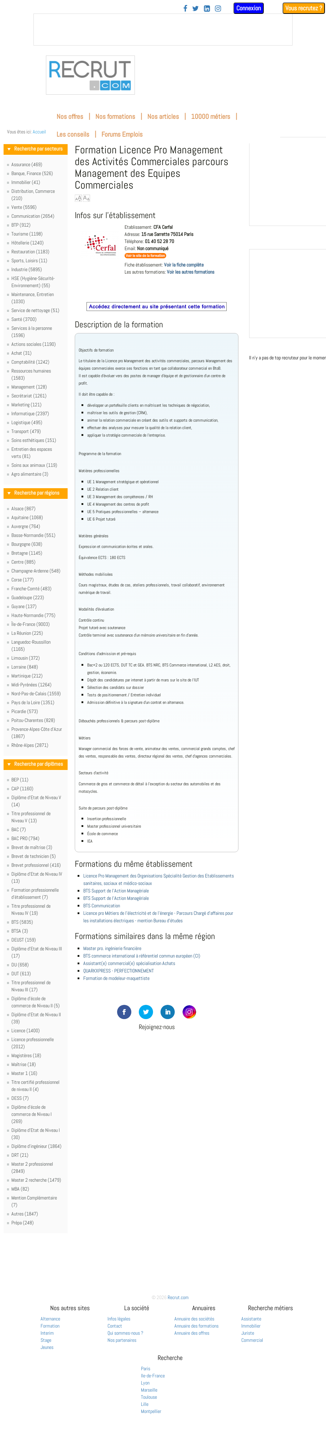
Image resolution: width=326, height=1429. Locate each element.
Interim (47, 1333)
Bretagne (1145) (26, 553)
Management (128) (29, 387)
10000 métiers (210, 116)
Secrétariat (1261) (29, 395)
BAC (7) (18, 829)
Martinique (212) (27, 676)
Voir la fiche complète (184, 265)
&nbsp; (163, 30)
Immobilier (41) (25, 182)
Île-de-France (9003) (30, 624)
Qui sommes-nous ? (125, 1333)
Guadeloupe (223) (27, 597)
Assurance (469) (26, 164)
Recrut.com (178, 1297)
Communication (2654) (32, 216)
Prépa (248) (22, 1222)
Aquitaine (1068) (27, 517)
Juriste (247, 1333)
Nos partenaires (121, 1340)
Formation (50, 1326)
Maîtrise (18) (23, 1064)
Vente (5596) (24, 207)
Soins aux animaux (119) (34, 465)
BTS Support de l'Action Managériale (116, 890)
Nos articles (163, 116)
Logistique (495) (26, 422)
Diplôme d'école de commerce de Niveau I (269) (31, 1114)
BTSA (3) (19, 931)
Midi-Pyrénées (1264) (31, 684)
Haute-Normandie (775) (33, 615)
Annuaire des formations (196, 1326)
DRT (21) (19, 1155)
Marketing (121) (26, 404)
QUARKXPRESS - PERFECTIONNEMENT (118, 970)
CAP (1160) (22, 788)
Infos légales (118, 1318)
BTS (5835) (22, 922)
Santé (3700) (24, 319)
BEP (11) (19, 779)
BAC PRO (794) (25, 838)
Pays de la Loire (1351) (32, 702)
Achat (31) (21, 353)
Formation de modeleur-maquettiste (116, 978)
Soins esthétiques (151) (33, 440)
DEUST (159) (23, 940)
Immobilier (251, 1326)
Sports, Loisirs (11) (29, 260)
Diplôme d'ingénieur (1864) (36, 1146)
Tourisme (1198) (27, 234)
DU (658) (20, 964)
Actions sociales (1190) (33, 344)
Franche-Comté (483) (31, 588)
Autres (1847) (24, 1214)
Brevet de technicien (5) (33, 856)
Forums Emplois (122, 134)
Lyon (145, 1383)
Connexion (248, 8)
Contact (114, 1326)
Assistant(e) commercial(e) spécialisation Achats (129, 963)
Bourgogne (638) (26, 544)
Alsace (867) (23, 508)
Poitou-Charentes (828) (33, 720)
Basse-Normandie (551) (33, 535)
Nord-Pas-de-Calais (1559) (36, 693)
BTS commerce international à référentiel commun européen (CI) (141, 956)
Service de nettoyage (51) (35, 310)
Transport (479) (26, 431)
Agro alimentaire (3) (29, 474)
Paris (145, 1368)
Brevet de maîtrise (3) (31, 847)
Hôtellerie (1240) (27, 242)
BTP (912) (21, 225)
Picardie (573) (24, 711)
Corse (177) (22, 579)
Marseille (149, 1390)
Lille (144, 1404)
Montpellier (151, 1411)
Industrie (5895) (26, 269)
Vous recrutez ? (303, 8)
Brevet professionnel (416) (36, 865)
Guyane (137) (24, 606)
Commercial (252, 1340)
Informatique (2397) (30, 413)
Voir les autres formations (190, 272)
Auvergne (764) (25, 526)
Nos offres (70, 116)
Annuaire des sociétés (194, 1318)
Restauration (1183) (30, 251)
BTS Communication (101, 905)
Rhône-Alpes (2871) (29, 745)
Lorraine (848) (24, 667)
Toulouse (149, 1397)
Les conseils (73, 134)
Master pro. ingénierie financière (112, 948)
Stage (46, 1340)
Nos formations (115, 116)
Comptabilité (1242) (30, 362)
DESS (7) (20, 1098)
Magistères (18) (26, 1055)
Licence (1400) (25, 1030)
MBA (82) (20, 1189)
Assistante (251, 1318)
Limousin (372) (25, 658)
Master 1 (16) (24, 1073)
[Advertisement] (156, 1073)
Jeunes (47, 1347)
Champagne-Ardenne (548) (36, 571)
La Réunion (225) (27, 633)
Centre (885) (23, 562)
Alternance (50, 1318)
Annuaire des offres (191, 1333)
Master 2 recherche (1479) (36, 1180)
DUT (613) (21, 973)
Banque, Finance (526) (32, 173)
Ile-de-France (153, 1375)
